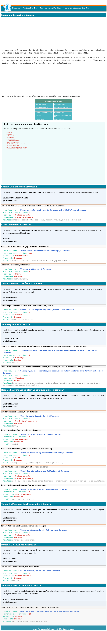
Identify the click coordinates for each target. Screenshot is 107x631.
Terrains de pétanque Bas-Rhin (76, 8)
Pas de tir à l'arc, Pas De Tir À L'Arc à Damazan (40, 571)
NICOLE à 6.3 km (40, 115)
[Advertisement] (53, 32)
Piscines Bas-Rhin (30, 8)
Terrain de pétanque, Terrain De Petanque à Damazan (43, 489)
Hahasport (16, 8)
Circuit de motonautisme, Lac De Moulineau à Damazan (44, 471)
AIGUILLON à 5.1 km (59, 110)
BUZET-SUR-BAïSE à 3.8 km (42, 107)
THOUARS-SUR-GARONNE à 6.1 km (44, 112)
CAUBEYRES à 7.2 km (59, 119)
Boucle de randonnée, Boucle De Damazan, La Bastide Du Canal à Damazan (53, 210)
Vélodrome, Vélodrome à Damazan (35, 269)
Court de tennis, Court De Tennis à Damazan (39, 416)
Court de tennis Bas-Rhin (50, 8)
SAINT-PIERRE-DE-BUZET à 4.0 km (62, 107)
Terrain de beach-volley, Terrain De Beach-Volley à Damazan (46, 453)
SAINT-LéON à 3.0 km (41, 104)
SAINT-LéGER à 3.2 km (59, 104)
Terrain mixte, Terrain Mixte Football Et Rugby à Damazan (45, 250)
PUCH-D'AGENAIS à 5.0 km (42, 110)
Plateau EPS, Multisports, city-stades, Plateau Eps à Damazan (47, 310)
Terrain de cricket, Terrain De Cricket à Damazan (41, 434)
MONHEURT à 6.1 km (59, 112)
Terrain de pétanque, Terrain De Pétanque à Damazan (43, 530)
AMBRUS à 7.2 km (40, 119)
